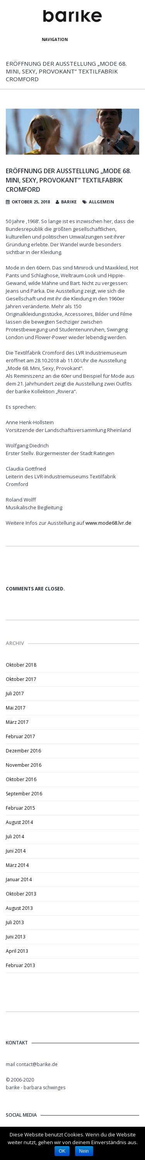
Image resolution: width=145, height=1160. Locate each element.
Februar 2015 (20, 808)
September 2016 (24, 793)
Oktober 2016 (21, 779)
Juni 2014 (16, 851)
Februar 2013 (20, 965)
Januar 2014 (19, 879)
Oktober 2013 (21, 893)
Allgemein (101, 202)
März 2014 (17, 865)
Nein (84, 1151)
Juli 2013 (15, 922)
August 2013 (19, 908)
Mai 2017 (16, 708)
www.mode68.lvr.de (108, 522)
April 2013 (17, 951)
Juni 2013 (16, 936)
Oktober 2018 (21, 665)
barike (69, 202)
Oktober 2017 (21, 679)
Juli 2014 (15, 836)
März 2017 (17, 722)
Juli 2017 (15, 693)
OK (62, 1151)
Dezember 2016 (23, 750)
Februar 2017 (20, 736)
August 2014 (19, 822)
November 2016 (23, 765)
